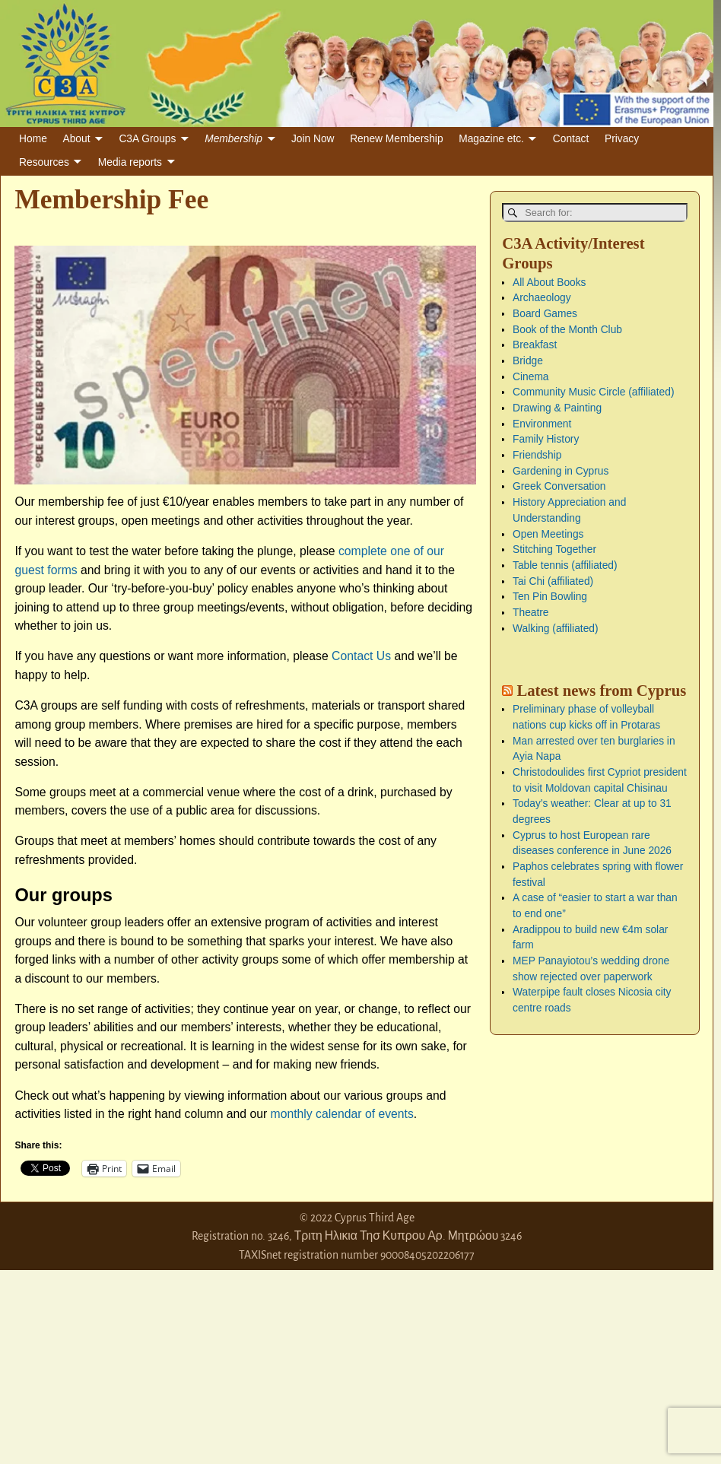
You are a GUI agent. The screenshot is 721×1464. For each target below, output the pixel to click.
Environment (542, 423)
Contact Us (361, 655)
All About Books (549, 281)
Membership (233, 138)
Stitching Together (554, 549)
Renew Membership (396, 138)
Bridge (528, 360)
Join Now (313, 138)
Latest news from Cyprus (601, 689)
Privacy (622, 138)
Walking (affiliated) (555, 628)
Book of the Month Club (567, 329)
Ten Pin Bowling (550, 596)
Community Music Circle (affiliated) (593, 392)
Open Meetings (548, 533)
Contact (571, 138)
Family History (546, 439)
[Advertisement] (114, 1365)
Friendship (537, 455)
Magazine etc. (491, 138)
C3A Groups (147, 138)
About (77, 138)
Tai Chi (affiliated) (553, 580)
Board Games (545, 313)
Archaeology (542, 297)
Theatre (530, 612)
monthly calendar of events (342, 1113)
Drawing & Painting (557, 407)
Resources (44, 162)
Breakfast (535, 345)
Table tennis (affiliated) (565, 564)
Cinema (530, 376)
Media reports (130, 162)
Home (33, 138)
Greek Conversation (559, 486)
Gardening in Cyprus (560, 470)
